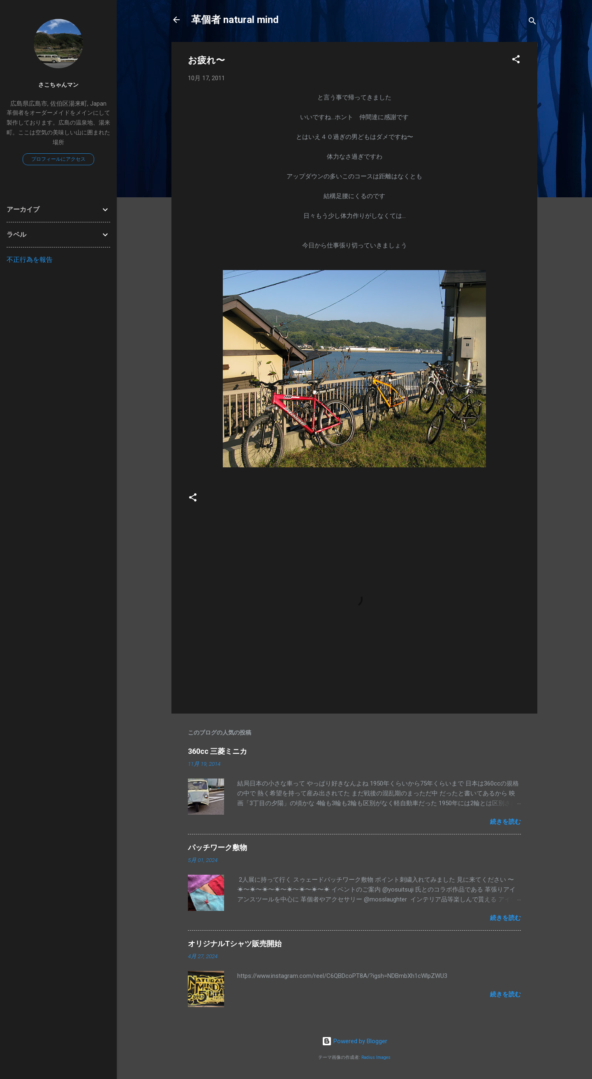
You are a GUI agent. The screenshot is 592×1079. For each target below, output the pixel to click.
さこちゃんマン (58, 84)
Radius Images (376, 1057)
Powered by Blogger (354, 1041)
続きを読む (505, 821)
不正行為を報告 (30, 259)
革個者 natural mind (235, 19)
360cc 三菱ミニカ (221, 751)
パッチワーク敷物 (217, 847)
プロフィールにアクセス (58, 159)
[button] (516, 60)
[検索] (532, 22)
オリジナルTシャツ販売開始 (235, 943)
